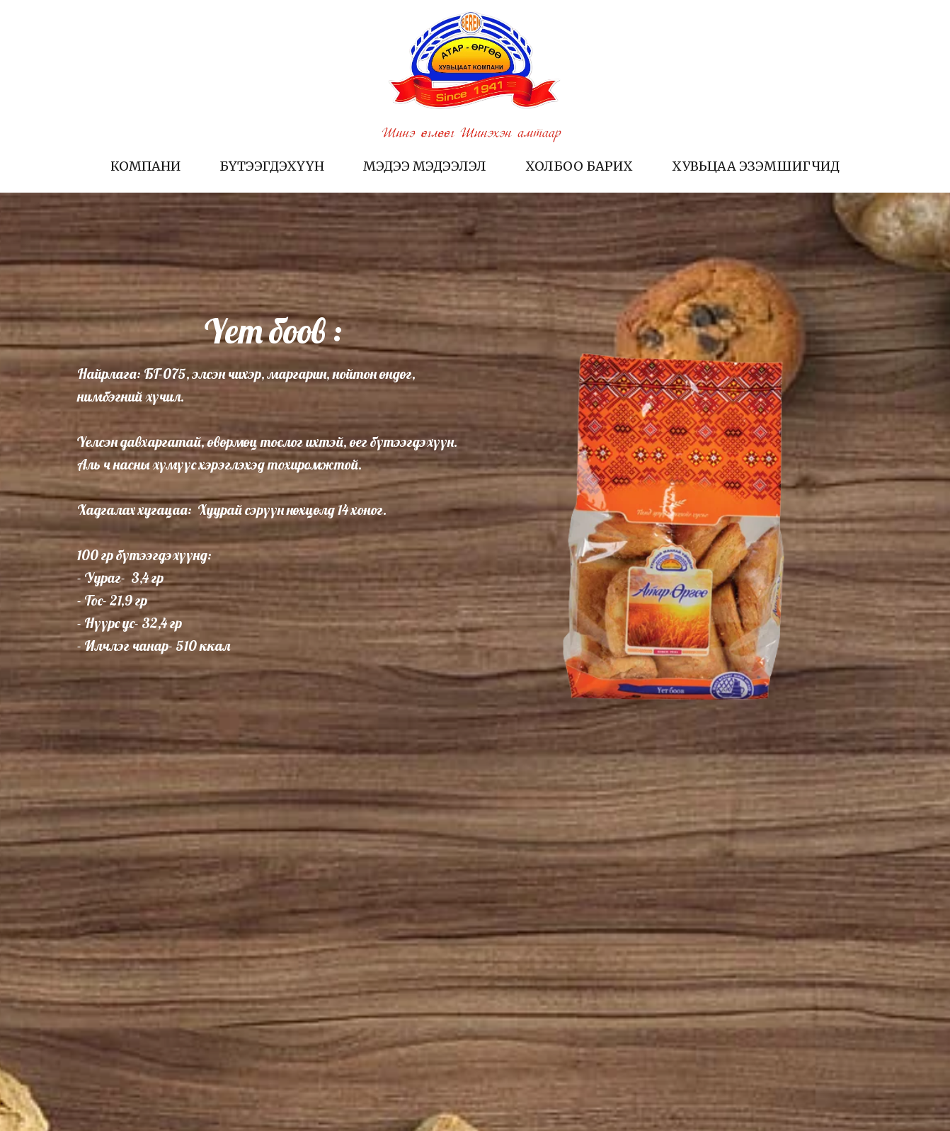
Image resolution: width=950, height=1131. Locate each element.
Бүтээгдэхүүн (271, 166)
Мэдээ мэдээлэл (424, 166)
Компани (145, 166)
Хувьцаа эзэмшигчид (756, 166)
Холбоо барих (579, 166)
